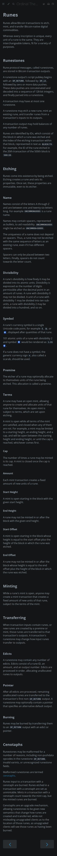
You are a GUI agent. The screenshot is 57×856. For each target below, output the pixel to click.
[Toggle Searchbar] (13, 4)
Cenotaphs (12, 744)
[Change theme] (8, 4)
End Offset (9, 555)
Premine (9, 370)
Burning (8, 717)
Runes (10, 14)
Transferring (14, 617)
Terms (7, 394)
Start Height (10, 492)
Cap (5, 451)
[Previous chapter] (10, 844)
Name (7, 198)
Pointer (8, 685)
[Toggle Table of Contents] (3, 4)
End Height (9, 510)
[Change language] (43, 4)
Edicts (7, 654)
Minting (10, 586)
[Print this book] (49, 4)
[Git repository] (53, 4)
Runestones (13, 60)
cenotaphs (9, 775)
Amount (8, 473)
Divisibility (10, 273)
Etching (9, 168)
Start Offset (10, 529)
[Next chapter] (47, 844)
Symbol (8, 318)
